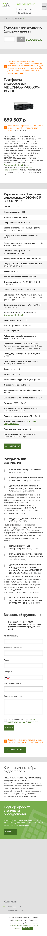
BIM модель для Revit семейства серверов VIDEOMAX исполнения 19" (26, 556)
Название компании (12, 647)
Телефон (7, 672)
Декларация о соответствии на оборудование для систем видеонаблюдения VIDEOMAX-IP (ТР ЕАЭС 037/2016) (25, 568)
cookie (17, 920)
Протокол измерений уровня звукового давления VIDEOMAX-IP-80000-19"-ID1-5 (25, 600)
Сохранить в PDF (12, 446)
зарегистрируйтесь (21, 130)
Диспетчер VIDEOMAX (13, 165)
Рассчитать (10, 832)
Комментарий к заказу (13, 696)
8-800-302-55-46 (26, 4)
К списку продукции (14, 750)
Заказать (9, 727)
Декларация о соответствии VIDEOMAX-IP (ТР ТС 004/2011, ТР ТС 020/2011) (25, 488)
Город (6, 660)
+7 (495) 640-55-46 (15, 910)
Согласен (27, 928)
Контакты (10, 901)
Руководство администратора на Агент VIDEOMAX (26, 479)
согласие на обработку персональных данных (23, 721)
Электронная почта (12, 683)
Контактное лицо (11, 636)
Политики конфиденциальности (21, 720)
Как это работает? (34, 39)
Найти (21, 39)
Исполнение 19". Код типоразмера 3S (19, 547)
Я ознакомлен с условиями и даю (23, 721)
